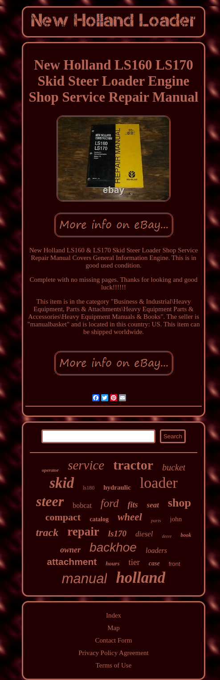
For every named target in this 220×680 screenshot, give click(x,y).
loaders (156, 550)
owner (70, 549)
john (176, 519)
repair (83, 531)
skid (61, 483)
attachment (72, 561)
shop (179, 502)
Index (113, 615)
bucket (173, 467)
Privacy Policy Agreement (113, 652)
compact (63, 517)
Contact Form (113, 640)
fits (133, 504)
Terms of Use (114, 665)
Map (113, 627)
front (174, 563)
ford (110, 503)
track (47, 532)
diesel (144, 534)
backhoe (113, 547)
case (154, 563)
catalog (99, 519)
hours (112, 563)
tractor (133, 464)
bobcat (82, 505)
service (86, 465)
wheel (130, 517)
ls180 (88, 488)
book (185, 535)
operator (50, 470)
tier (133, 562)
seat (153, 505)
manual (84, 578)
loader (159, 482)
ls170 (117, 533)
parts (156, 520)
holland (140, 577)
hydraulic (117, 487)
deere (167, 536)
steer (50, 501)
